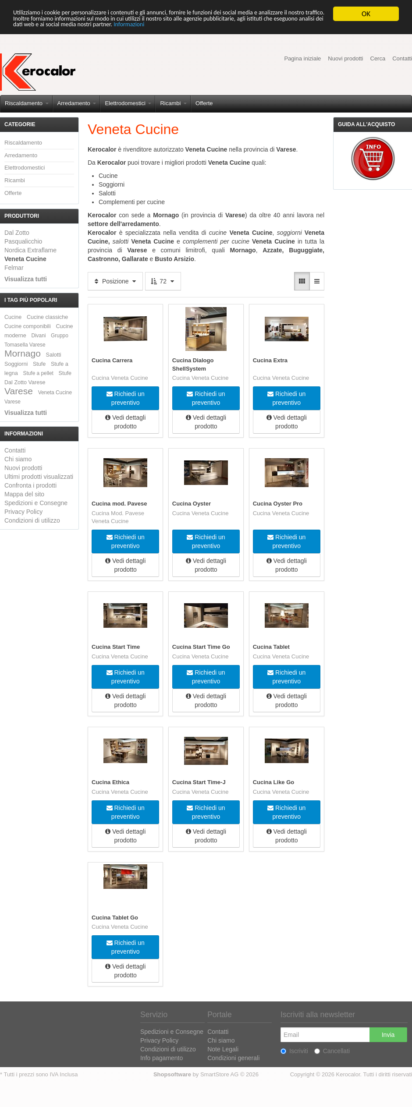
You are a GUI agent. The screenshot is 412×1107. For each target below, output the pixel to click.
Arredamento (76, 103)
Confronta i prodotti (30, 485)
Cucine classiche (47, 317)
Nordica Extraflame (30, 250)
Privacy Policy (23, 511)
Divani (38, 335)
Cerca (378, 58)
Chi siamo (18, 459)
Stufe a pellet (38, 373)
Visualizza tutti (25, 279)
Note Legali (222, 1048)
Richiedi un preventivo (126, 397)
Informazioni (331, 29)
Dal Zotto (16, 232)
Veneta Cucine (25, 258)
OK (366, 13)
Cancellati (332, 1050)
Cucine (12, 317)
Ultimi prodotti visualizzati (38, 476)
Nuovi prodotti (345, 58)
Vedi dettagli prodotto (125, 421)
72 (163, 281)
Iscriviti (294, 1050)
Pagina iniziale (302, 58)
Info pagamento (161, 1057)
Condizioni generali (233, 1057)
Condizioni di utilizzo (32, 520)
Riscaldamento (27, 103)
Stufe (39, 364)
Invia (388, 1034)
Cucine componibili (27, 326)
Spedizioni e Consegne (35, 502)
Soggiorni (16, 364)
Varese (18, 391)
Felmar (14, 267)
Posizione (115, 281)
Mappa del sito (24, 494)
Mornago (22, 353)
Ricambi (173, 103)
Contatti (402, 58)
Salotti (53, 355)
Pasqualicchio (23, 241)
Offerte (204, 103)
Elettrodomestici (128, 103)
